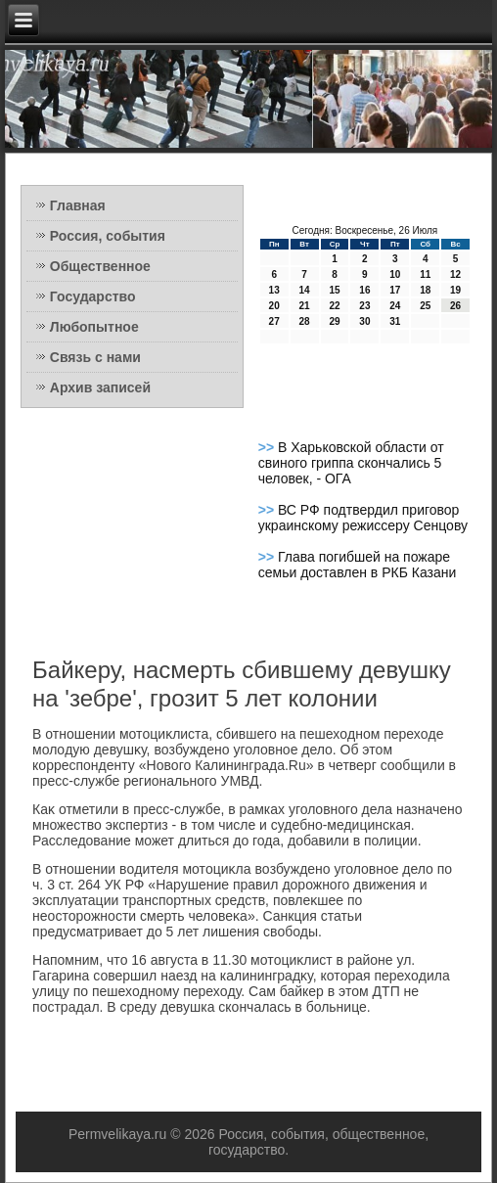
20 (274, 305)
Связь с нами (95, 357)
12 (455, 274)
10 (394, 274)
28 (304, 321)
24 (394, 305)
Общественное (100, 266)
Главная (78, 205)
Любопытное (94, 327)
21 (304, 305)
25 (425, 305)
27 (274, 321)
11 (425, 274)
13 (274, 290)
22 (334, 305)
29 (334, 321)
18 (425, 290)
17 (394, 290)
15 (334, 290)
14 (304, 290)
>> (268, 447)
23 (364, 305)
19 (455, 290)
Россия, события (107, 236)
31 (394, 321)
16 (364, 290)
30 (364, 321)
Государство (93, 296)
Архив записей (100, 387)
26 (455, 305)
